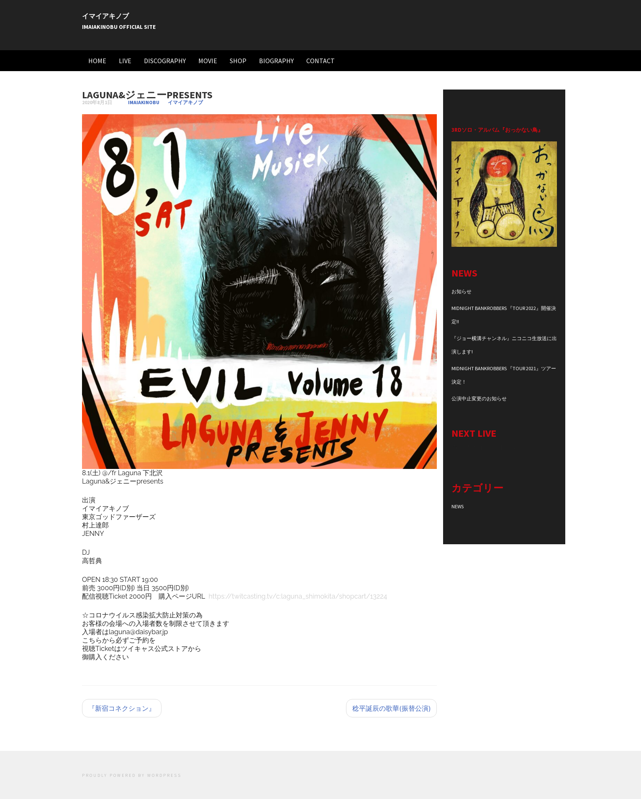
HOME (97, 60)
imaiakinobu (143, 102)
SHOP (238, 60)
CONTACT (320, 60)
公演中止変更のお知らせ (479, 398)
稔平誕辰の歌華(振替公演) (391, 708)
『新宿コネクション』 (121, 708)
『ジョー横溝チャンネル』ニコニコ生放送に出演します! (504, 345)
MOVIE (207, 60)
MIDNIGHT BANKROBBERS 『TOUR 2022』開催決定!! (503, 315)
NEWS (457, 506)
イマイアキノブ (105, 16)
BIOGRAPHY (276, 60)
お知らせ (461, 291)
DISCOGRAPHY (165, 60)
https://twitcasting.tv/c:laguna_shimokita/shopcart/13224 (298, 596)
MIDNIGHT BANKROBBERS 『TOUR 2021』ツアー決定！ (503, 375)
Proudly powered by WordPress (132, 775)
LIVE (125, 60)
